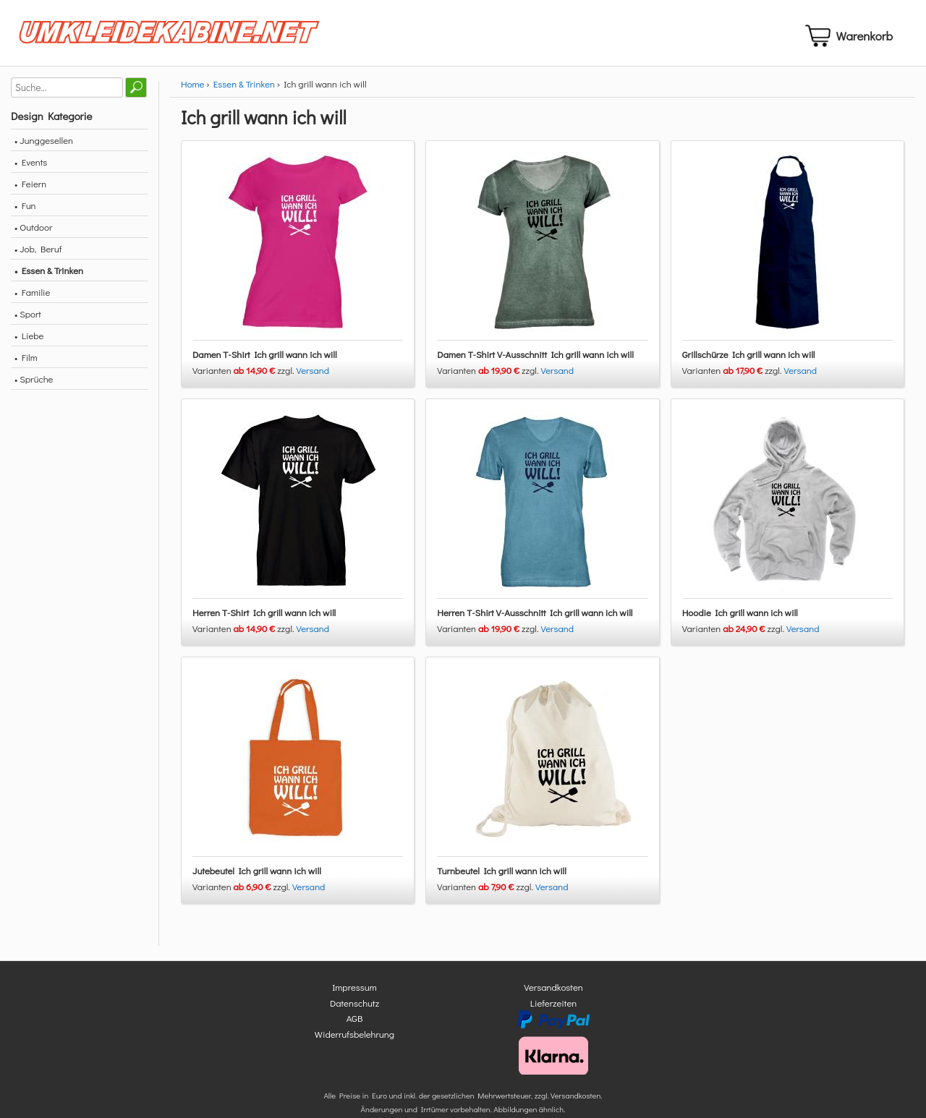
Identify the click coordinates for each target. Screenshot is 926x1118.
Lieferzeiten (553, 1008)
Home (192, 89)
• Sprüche (33, 384)
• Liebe (28, 341)
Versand (313, 376)
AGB (355, 1024)
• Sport (27, 319)
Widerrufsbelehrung (354, 1039)
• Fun (25, 211)
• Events (30, 167)
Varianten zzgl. (244, 376)
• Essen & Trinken (48, 276)
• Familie (32, 297)
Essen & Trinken (244, 89)
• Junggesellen (43, 146)
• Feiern (30, 189)
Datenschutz (354, 1008)
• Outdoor (33, 232)
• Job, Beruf (37, 254)
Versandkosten (553, 993)
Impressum (354, 993)
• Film (26, 363)
